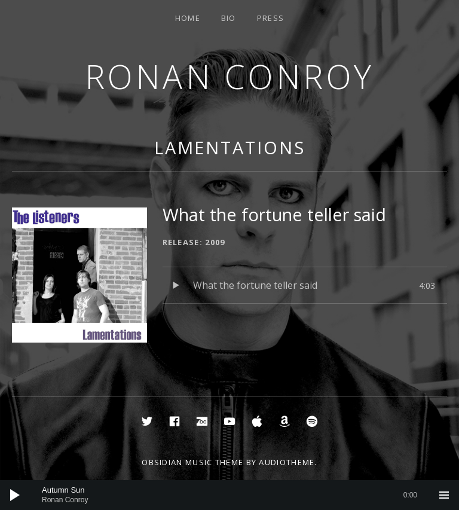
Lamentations (229, 147)
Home (187, 18)
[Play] (15, 495)
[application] (229, 495)
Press (270, 18)
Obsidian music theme (192, 462)
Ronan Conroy (230, 76)
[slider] (229, 495)
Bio (228, 18)
